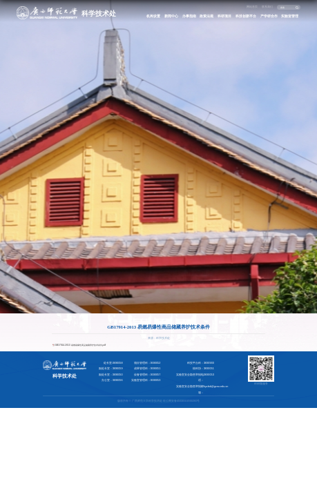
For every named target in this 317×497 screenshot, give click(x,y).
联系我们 (267, 7)
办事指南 (189, 16)
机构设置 (153, 16)
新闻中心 (171, 16)
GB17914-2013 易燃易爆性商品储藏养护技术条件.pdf (80, 345)
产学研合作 (269, 16)
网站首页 (252, 7)
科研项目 (224, 16)
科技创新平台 (246, 16)
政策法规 (206, 16)
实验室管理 (289, 16)
